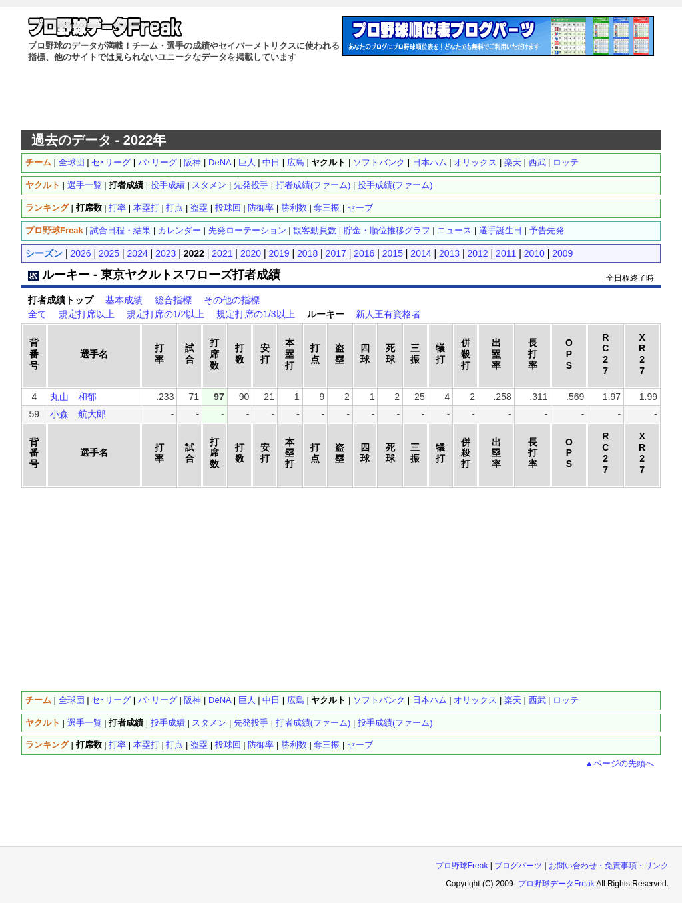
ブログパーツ (518, 865)
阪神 (192, 162)
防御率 (261, 208)
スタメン (209, 185)
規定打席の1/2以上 (165, 314)
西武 (537, 162)
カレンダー (179, 230)
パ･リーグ (157, 162)
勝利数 (294, 208)
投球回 (228, 208)
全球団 (72, 162)
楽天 (512, 162)
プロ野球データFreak (556, 883)
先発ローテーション (247, 230)
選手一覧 (84, 185)
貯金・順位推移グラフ (387, 230)
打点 (174, 208)
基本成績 (124, 300)
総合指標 (173, 300)
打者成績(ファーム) (313, 185)
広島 (295, 162)
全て (37, 314)
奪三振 (327, 208)
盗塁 (199, 208)
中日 (271, 162)
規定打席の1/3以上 (255, 314)
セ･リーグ (111, 162)
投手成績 (168, 185)
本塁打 (146, 208)
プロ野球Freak (462, 865)
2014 (420, 253)
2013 (449, 253)
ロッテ (566, 162)
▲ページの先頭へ (619, 763)
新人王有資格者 (388, 314)
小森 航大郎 (78, 414)
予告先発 (546, 230)
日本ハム (429, 162)
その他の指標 (232, 300)
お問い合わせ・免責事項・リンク (609, 865)
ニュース (454, 230)
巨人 (247, 162)
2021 (222, 253)
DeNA (219, 162)
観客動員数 (314, 230)
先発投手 (251, 185)
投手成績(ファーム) (395, 185)
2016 (364, 253)
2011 (506, 253)
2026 (80, 253)
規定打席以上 (87, 314)
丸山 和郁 (73, 396)
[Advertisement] (341, 97)
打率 (117, 208)
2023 (165, 253)
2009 (562, 253)
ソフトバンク (379, 162)
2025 (109, 253)
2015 (392, 253)
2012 (478, 253)
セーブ (360, 208)
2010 (534, 253)
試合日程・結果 (120, 230)
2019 (278, 253)
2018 (307, 253)
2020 (250, 253)
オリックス (475, 162)
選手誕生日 (500, 230)
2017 (336, 253)
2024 (137, 253)
